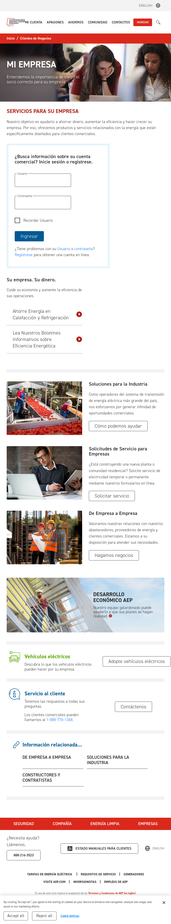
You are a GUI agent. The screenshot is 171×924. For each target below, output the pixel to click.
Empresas (148, 823)
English (145, 5)
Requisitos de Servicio (98, 874)
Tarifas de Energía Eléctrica (50, 874)
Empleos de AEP (116, 882)
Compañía (62, 823)
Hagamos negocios (114, 555)
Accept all (15, 917)
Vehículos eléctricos (47, 656)
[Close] (164, 904)
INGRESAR (143, 22)
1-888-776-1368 (60, 719)
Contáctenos (133, 706)
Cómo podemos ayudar (118, 426)
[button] (33, 22)
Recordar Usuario (38, 220)
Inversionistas (84, 882)
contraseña (83, 248)
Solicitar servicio (112, 496)
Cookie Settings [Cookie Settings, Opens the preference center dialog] (70, 917)
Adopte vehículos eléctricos (136, 661)
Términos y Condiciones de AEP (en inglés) (112, 893)
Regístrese (24, 254)
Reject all (44, 917)
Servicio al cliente (44, 693)
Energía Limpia (104, 823)
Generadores (134, 874)
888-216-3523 (24, 855)
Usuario (64, 248)
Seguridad (23, 823)
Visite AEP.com (54, 882)
